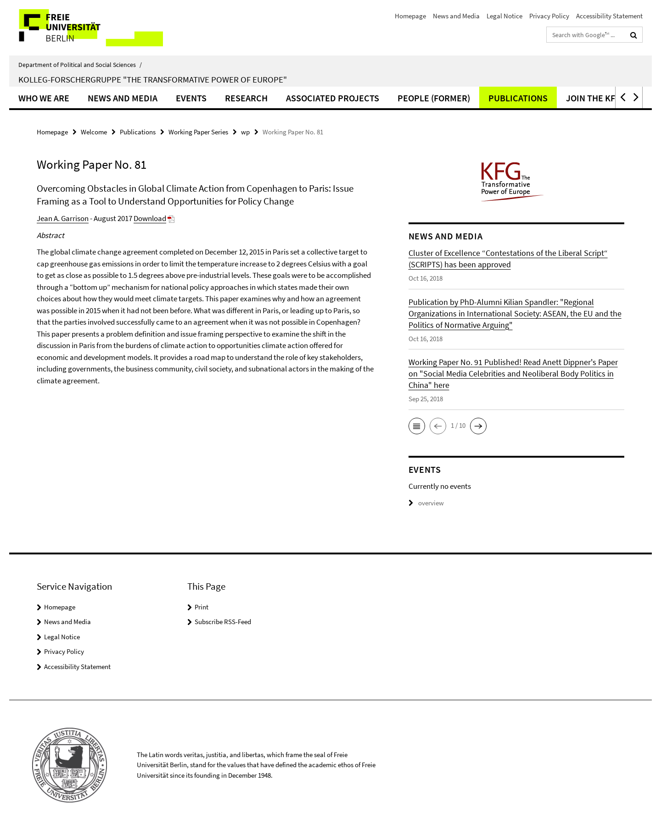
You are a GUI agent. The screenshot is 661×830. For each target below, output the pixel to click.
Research (246, 98)
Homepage (410, 15)
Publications (518, 98)
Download (150, 218)
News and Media (456, 15)
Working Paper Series (198, 131)
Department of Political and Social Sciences (80, 64)
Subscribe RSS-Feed (223, 621)
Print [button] (201, 607)
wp (245, 131)
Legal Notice (504, 15)
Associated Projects (332, 98)
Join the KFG (593, 98)
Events (191, 98)
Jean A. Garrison (63, 218)
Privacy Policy (549, 15)
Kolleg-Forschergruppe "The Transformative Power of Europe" (152, 79)
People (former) (434, 98)
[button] (622, 97)
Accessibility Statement (609, 15)
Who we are (43, 98)
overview (426, 502)
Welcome (94, 131)
